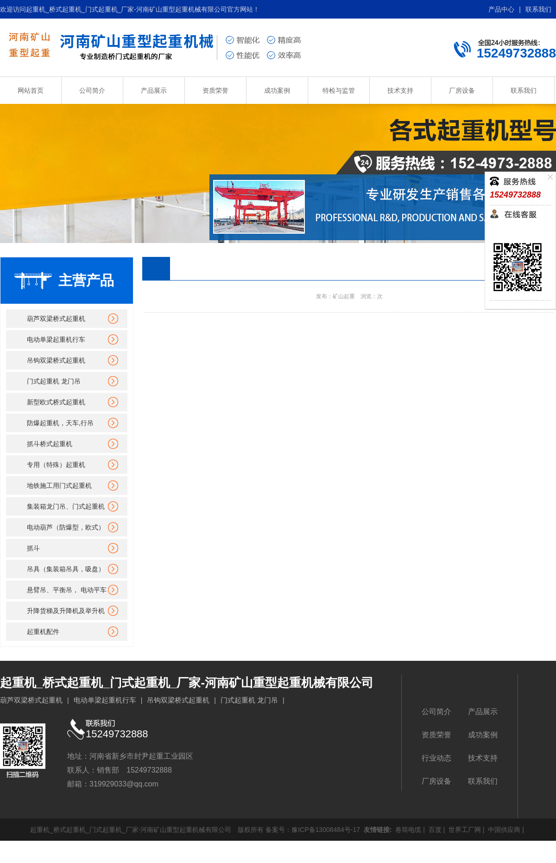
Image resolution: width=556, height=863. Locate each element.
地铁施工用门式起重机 (59, 485)
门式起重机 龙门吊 (54, 381)
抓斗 (33, 548)
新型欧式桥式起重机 (56, 402)
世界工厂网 (464, 829)
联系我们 (538, 9)
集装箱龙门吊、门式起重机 (66, 506)
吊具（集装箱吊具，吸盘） (66, 569)
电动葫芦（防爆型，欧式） (66, 527)
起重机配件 (43, 631)
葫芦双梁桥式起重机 (56, 318)
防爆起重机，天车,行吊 (60, 423)
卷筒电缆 (407, 829)
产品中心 (501, 9)
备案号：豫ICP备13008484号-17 (312, 829)
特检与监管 (338, 90)
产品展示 (154, 90)
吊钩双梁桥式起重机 (56, 360)
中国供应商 (503, 829)
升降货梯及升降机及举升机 (66, 610)
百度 (434, 829)
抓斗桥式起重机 (49, 443)
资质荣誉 (215, 90)
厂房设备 (462, 90)
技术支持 (400, 90)
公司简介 (92, 90)
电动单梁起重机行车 (56, 339)
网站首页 (31, 90)
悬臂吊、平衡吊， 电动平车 (67, 590)
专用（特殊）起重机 (56, 464)
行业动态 (436, 758)
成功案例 (277, 90)
